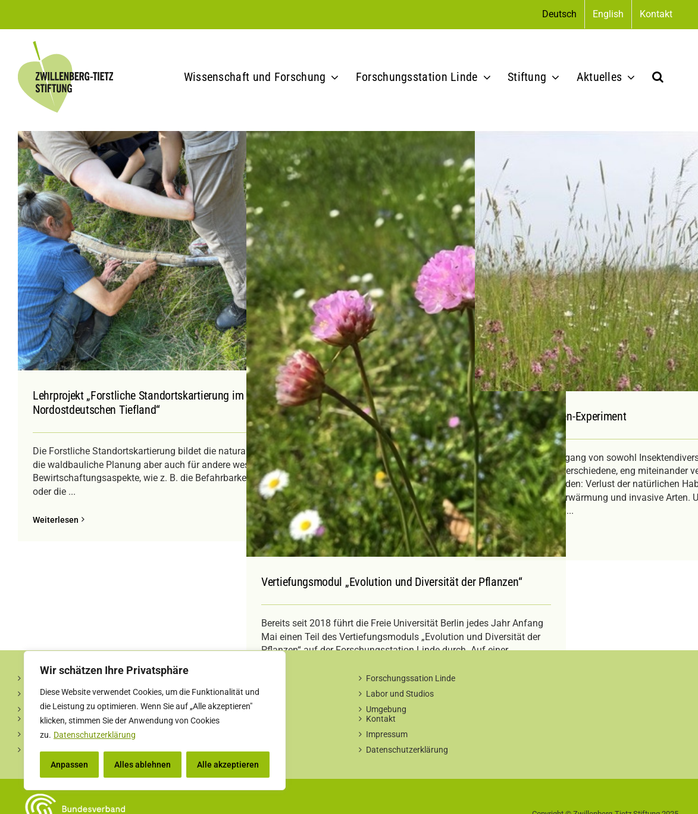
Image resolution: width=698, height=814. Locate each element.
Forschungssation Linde (410, 678)
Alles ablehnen (142, 764)
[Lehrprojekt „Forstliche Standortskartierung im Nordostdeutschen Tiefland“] (177, 250)
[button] (657, 76)
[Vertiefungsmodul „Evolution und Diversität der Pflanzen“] (406, 344)
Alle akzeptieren (228, 764)
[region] (155, 720)
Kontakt (381, 719)
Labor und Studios (400, 694)
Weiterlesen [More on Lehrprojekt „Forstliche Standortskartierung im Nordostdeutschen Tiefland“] (56, 520)
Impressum (387, 734)
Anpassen (69, 764)
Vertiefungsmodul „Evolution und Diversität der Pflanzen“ (391, 582)
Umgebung (386, 709)
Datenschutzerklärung (95, 735)
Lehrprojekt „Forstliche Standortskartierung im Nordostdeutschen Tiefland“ (138, 402)
